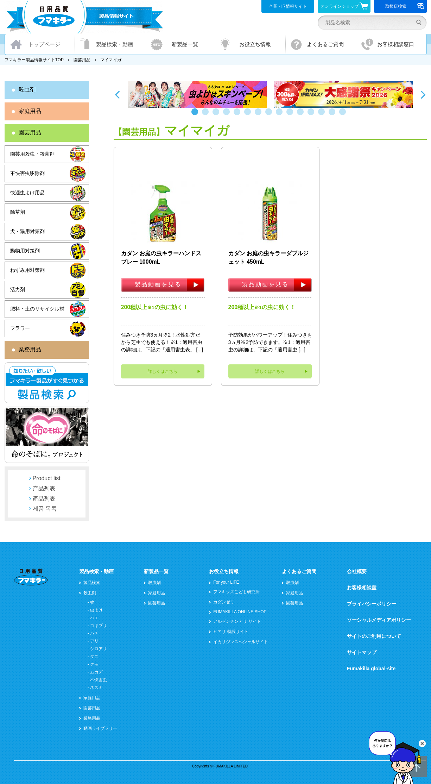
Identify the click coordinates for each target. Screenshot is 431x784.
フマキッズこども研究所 (236, 591)
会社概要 (357, 571)
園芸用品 (82, 59)
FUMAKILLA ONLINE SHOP (239, 611)
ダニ (94, 656)
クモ (94, 664)
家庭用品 (30, 111)
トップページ (44, 44)
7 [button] (259, 115)
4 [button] (228, 115)
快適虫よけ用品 (27, 192)
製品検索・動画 (114, 44)
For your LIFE (226, 582)
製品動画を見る (158, 284)
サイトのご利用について (374, 636)
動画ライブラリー (100, 728)
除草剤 (17, 212)
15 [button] (344, 115)
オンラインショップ (344, 6)
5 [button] (238, 115)
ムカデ (96, 672)
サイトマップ (361, 652)
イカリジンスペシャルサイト (240, 641)
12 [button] (312, 115)
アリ (94, 641)
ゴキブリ (98, 625)
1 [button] (196, 115)
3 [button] (217, 115)
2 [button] (206, 115)
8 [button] (270, 115)
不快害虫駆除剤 (27, 173)
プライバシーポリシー (371, 604)
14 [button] (333, 115)
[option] (197, 94)
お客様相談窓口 (395, 44)
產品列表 (44, 499)
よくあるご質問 (325, 44)
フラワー (20, 328)
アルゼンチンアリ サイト (237, 621)
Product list (47, 478)
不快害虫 (98, 679)
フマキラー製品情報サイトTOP (34, 59)
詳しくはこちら (162, 371)
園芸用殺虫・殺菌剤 (32, 154)
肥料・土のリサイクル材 (37, 309)
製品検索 (91, 582)
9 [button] (280, 115)
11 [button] (301, 115)
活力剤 (17, 289)
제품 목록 (45, 509)
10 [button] (291, 115)
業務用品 (30, 349)
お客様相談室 (361, 587)
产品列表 (44, 488)
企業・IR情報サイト (288, 6)
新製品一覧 (185, 44)
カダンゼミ (223, 602)
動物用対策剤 (25, 250)
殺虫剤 (27, 90)
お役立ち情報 (255, 44)
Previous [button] (117, 94)
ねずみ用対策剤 (27, 270)
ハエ (94, 617)
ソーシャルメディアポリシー (379, 620)
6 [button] (249, 115)
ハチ (94, 633)
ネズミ (96, 687)
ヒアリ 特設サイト (230, 631)
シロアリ (98, 648)
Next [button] (423, 94)
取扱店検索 (404, 6)
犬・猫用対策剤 (27, 231)
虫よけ (96, 610)
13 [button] (323, 115)
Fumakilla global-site (371, 668)
